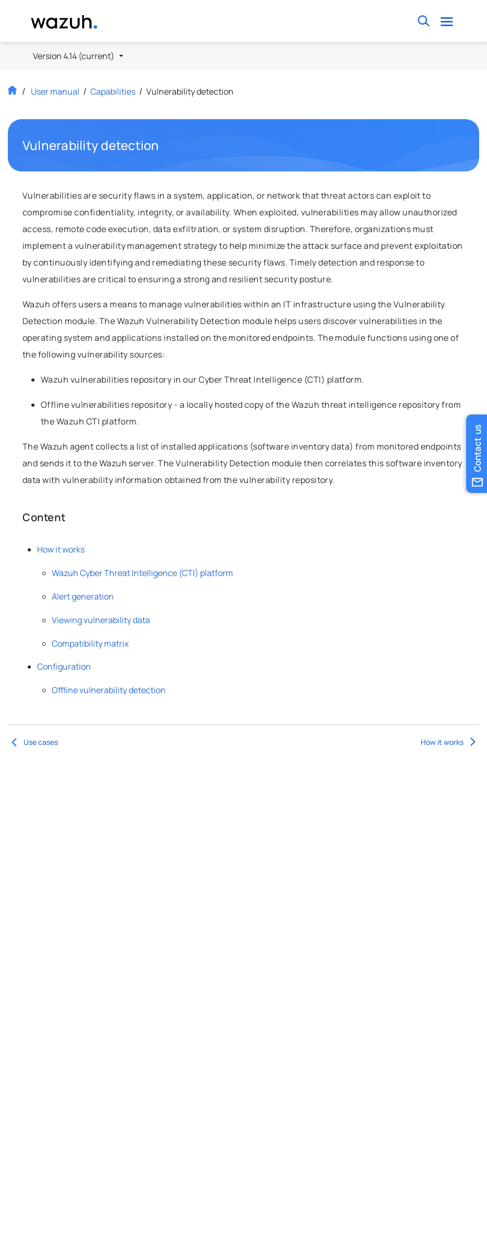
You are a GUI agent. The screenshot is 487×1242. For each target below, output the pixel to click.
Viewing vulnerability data (101, 620)
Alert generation (83, 596)
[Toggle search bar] (424, 21)
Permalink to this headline (165, 145)
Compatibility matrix (90, 643)
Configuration (64, 666)
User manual (55, 91)
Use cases (33, 742)
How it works (61, 549)
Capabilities (112, 91)
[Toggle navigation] (447, 21)
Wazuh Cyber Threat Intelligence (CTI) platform (142, 573)
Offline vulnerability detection (109, 690)
